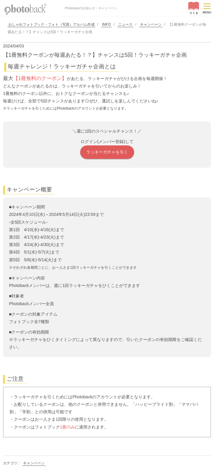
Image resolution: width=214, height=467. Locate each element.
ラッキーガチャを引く (107, 152)
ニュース (125, 24)
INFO (106, 24)
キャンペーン (151, 24)
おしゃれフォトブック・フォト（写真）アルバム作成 (51, 24)
